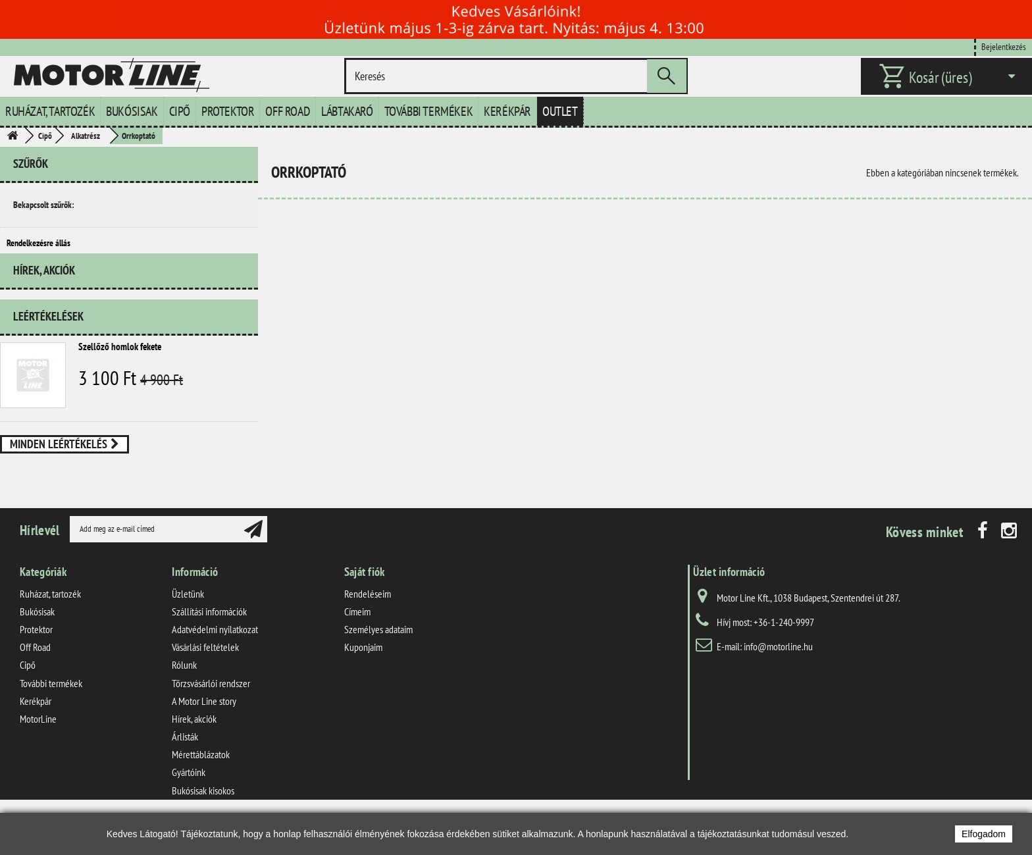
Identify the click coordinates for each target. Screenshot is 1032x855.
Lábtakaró (347, 111)
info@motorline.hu (778, 672)
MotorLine (38, 745)
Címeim (357, 637)
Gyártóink (188, 799)
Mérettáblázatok (201, 781)
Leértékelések (48, 334)
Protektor (227, 111)
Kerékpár (507, 111)
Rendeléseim (367, 620)
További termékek (428, 111)
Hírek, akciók (44, 293)
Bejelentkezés (1003, 46)
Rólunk (184, 691)
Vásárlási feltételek (205, 674)
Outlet (560, 111)
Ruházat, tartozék (50, 111)
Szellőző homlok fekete (119, 365)
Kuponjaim (363, 674)
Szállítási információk (209, 637)
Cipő (179, 111)
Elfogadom (984, 834)
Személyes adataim (378, 655)
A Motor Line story (204, 727)
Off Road (287, 111)
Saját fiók (364, 598)
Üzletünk (188, 620)
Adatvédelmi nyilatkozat (215, 655)
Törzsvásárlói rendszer (211, 709)
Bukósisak (131, 111)
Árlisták (185, 762)
